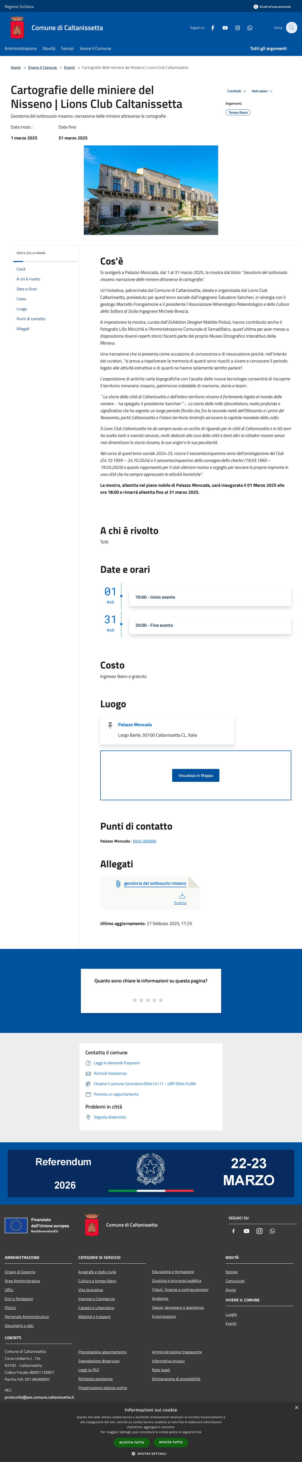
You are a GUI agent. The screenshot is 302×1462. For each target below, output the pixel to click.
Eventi (69, 67)
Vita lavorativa (90, 1290)
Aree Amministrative (22, 1281)
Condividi (237, 91)
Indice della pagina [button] (31, 253)
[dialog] (151, 1432)
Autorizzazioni (164, 1316)
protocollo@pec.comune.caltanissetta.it (39, 1397)
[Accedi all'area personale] (272, 6)
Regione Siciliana (19, 6)
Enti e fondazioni (19, 1299)
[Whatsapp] (247, 27)
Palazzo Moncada (135, 724)
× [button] (296, 1408)
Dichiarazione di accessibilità (176, 1379)
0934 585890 (144, 841)
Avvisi (231, 1290)
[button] (151, 1453)
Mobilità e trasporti (94, 1317)
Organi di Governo (20, 1272)
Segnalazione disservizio (98, 1361)
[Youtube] (222, 27)
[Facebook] (210, 27)
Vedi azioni (263, 91)
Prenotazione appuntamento (102, 1352)
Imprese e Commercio (96, 1299)
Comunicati (235, 1281)
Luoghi (231, 1314)
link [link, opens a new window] (198, 1432)
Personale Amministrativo (27, 1317)
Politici (10, 1308)
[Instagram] (235, 27)
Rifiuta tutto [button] (171, 1442)
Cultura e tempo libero (97, 1281)
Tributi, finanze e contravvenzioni (180, 1289)
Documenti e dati (19, 1326)
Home (16, 67)
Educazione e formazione (173, 1272)
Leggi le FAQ (88, 1370)
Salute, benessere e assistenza (178, 1307)
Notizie (232, 1272)
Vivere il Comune (43, 67)
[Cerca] (291, 28)
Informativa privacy (168, 1361)
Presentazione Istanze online (102, 1388)
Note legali (161, 1370)
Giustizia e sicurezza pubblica (176, 1281)
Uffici (9, 1290)
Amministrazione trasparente (177, 1352)
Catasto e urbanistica (96, 1308)
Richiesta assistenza (95, 1379)
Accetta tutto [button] (131, 1442)
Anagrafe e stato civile (97, 1272)
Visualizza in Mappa (196, 775)
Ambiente (160, 1298)
